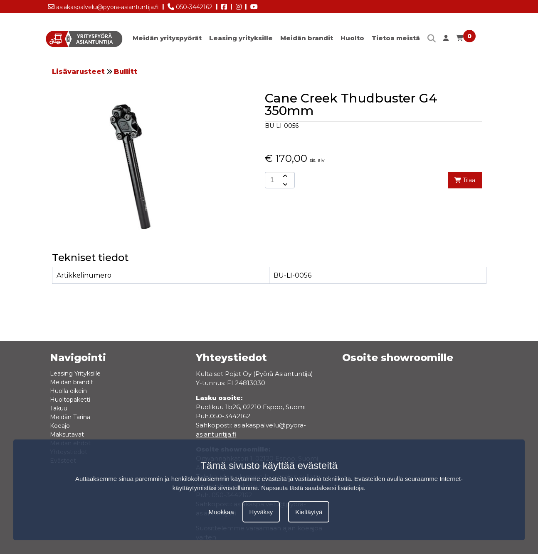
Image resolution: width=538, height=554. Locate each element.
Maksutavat (67, 434)
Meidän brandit (306, 38)
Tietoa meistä (396, 38)
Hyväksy (261, 511)
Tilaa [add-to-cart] (464, 180)
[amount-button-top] (284, 176)
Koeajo (60, 426)
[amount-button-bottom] (284, 184)
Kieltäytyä (308, 511)
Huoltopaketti (70, 399)
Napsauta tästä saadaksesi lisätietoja (312, 487)
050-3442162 (190, 5)
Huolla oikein (68, 391)
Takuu (58, 408)
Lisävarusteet (78, 72)
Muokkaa (221, 511)
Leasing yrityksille (241, 38)
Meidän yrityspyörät (167, 38)
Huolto (352, 38)
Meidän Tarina (70, 417)
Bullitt (125, 72)
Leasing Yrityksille (75, 373)
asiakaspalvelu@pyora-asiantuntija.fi (103, 5)
